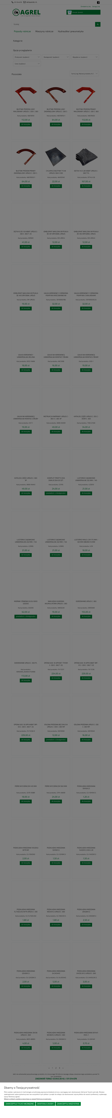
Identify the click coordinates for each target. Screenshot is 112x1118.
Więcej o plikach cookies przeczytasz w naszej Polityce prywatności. (27, 1099)
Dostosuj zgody (45, 1104)
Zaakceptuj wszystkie (68, 1104)
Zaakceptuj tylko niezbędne (20, 1104)
